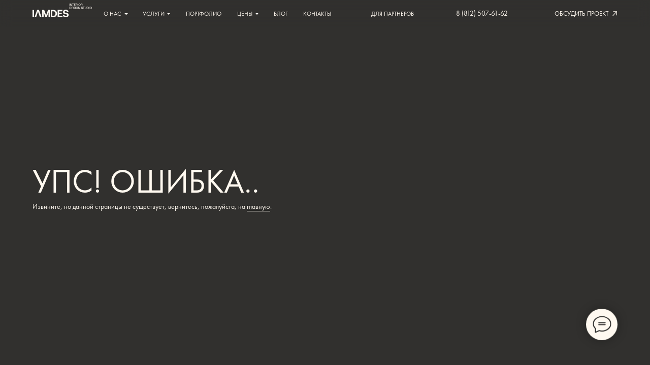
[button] (581, 13)
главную (258, 206)
